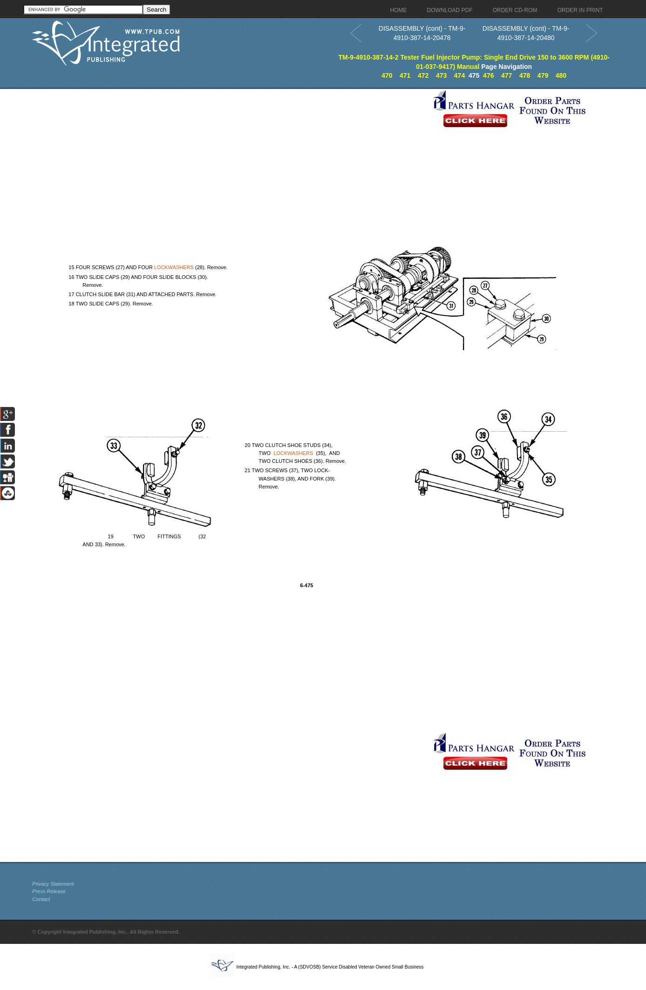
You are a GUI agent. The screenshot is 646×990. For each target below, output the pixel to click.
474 (459, 75)
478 (524, 75)
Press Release (49, 891)
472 (423, 75)
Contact (41, 899)
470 (386, 75)
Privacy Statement (53, 884)
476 (488, 75)
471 (405, 75)
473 (441, 75)
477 (506, 75)
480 (561, 75)
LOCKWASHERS (174, 267)
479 (542, 75)
